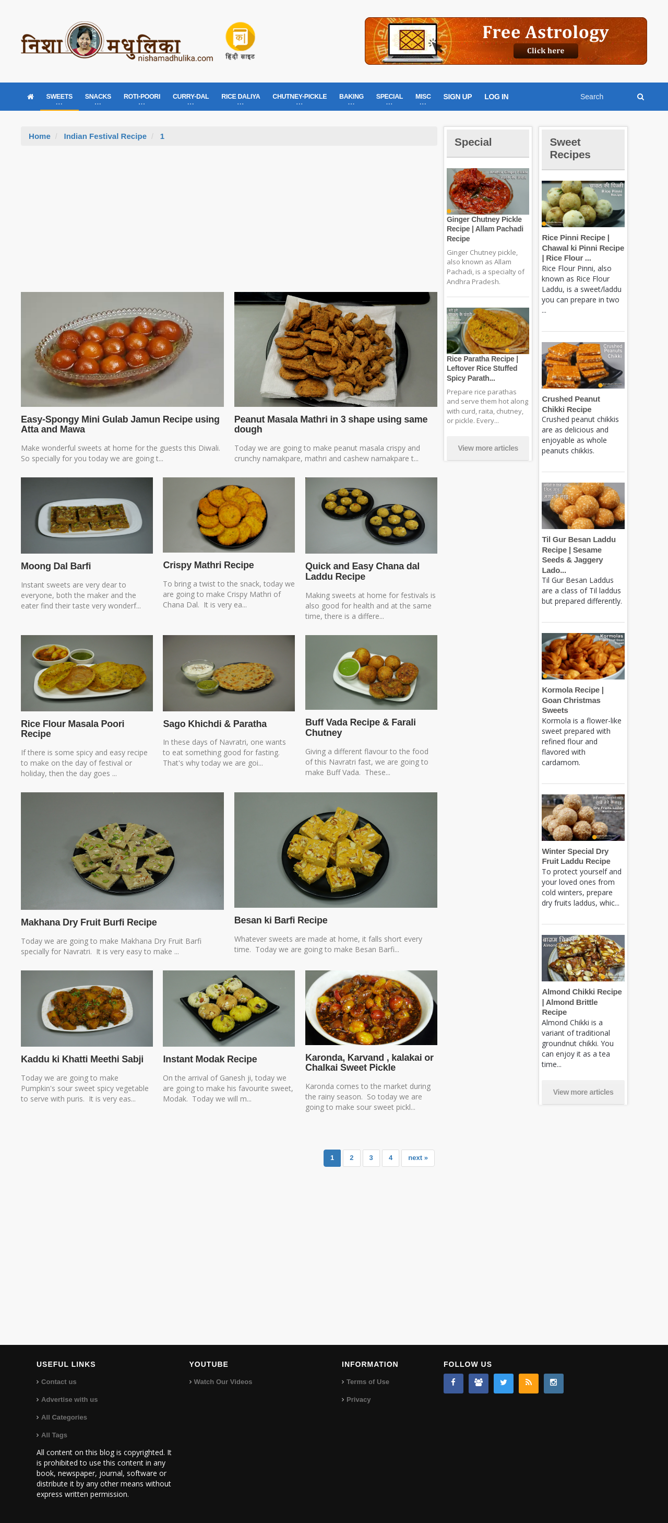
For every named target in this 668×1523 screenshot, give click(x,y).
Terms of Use (368, 1382)
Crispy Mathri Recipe (207, 565)
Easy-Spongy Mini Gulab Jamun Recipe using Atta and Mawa (119, 424)
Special (474, 141)
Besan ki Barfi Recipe (280, 920)
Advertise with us (69, 1399)
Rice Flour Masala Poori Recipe (72, 729)
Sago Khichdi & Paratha (214, 724)
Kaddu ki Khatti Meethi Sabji (81, 1059)
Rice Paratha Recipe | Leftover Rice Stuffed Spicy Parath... (482, 368)
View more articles (488, 448)
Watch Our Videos (223, 1382)
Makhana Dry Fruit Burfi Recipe (87, 922)
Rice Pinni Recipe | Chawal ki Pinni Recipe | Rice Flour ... (582, 247)
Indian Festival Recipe (105, 136)
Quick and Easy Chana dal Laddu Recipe (361, 571)
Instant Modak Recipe (209, 1059)
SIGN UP (458, 96)
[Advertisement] (229, 224)
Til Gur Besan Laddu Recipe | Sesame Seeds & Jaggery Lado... (583, 549)
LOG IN (496, 96)
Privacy (359, 1399)
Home (40, 136)
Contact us (58, 1382)
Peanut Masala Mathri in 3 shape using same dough (329, 424)
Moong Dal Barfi (55, 566)
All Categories (64, 1417)
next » (418, 1158)
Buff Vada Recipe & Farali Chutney (359, 727)
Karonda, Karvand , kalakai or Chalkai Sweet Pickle (368, 1062)
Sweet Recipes (571, 148)
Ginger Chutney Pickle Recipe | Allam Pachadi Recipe (484, 228)
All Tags (54, 1435)
